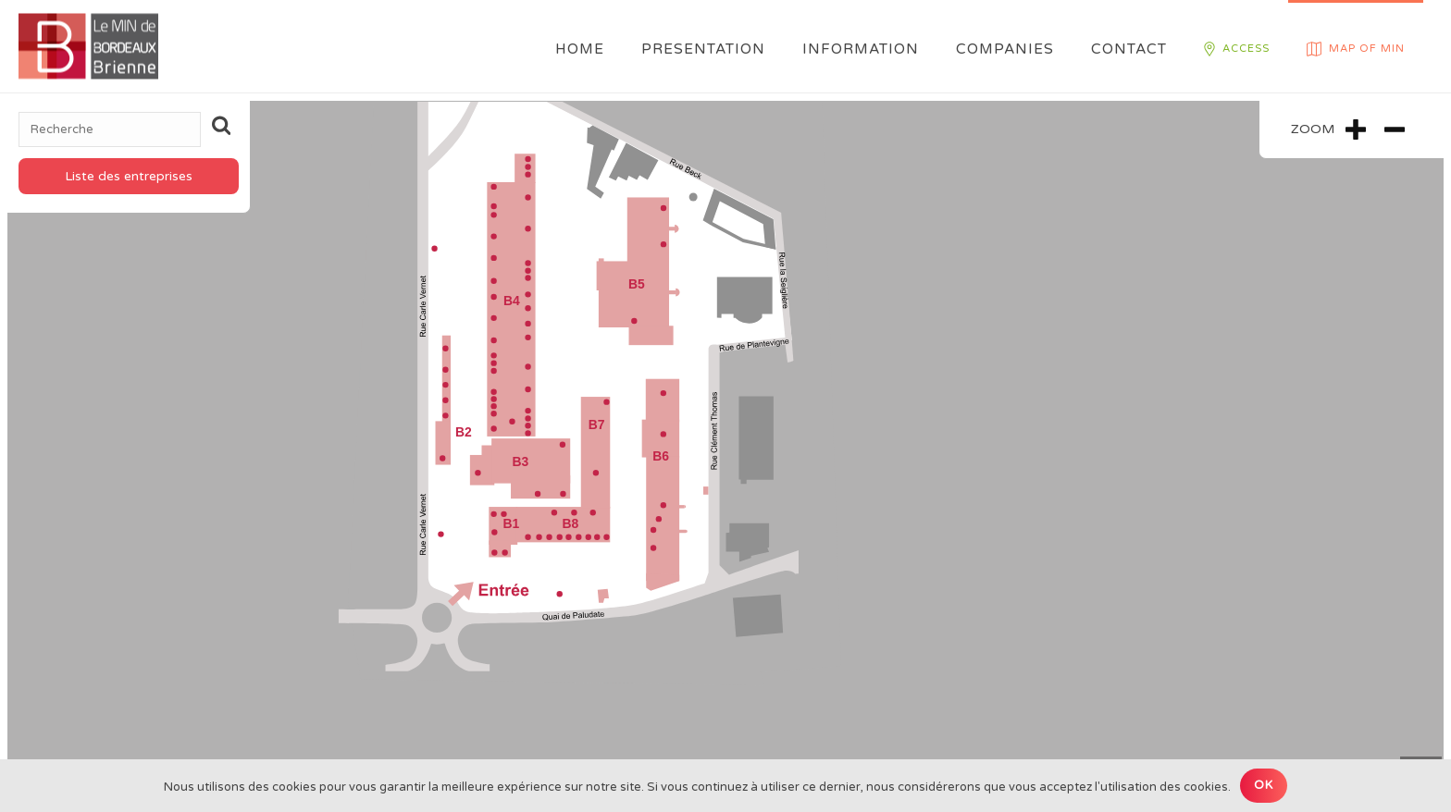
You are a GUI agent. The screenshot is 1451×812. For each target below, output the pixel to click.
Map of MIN (1356, 49)
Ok (1263, 785)
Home (579, 49)
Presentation (703, 49)
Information (860, 49)
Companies (1005, 49)
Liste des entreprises (128, 176)
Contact (1129, 49)
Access (1237, 49)
